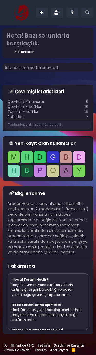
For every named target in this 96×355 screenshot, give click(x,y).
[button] (5, 345)
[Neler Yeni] (72, 13)
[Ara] (87, 13)
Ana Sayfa (59, 350)
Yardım (40, 350)
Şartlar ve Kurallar (69, 345)
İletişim (44, 345)
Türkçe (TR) (22, 345)
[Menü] (7, 13)
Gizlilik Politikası (17, 350)
